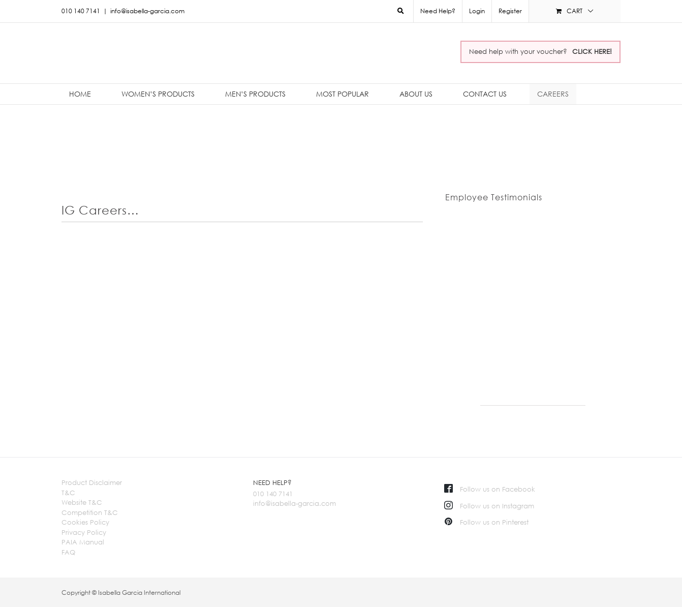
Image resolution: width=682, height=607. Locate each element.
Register (510, 11)
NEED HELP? (272, 482)
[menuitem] (476, 11)
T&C (68, 493)
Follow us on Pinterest (486, 522)
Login (477, 11)
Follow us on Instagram (489, 506)
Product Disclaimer (91, 482)
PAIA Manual (82, 542)
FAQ (68, 552)
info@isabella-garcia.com (147, 11)
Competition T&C (89, 512)
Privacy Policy (83, 532)
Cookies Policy (85, 522)
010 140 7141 (273, 494)
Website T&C (81, 502)
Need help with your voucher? (540, 51)
